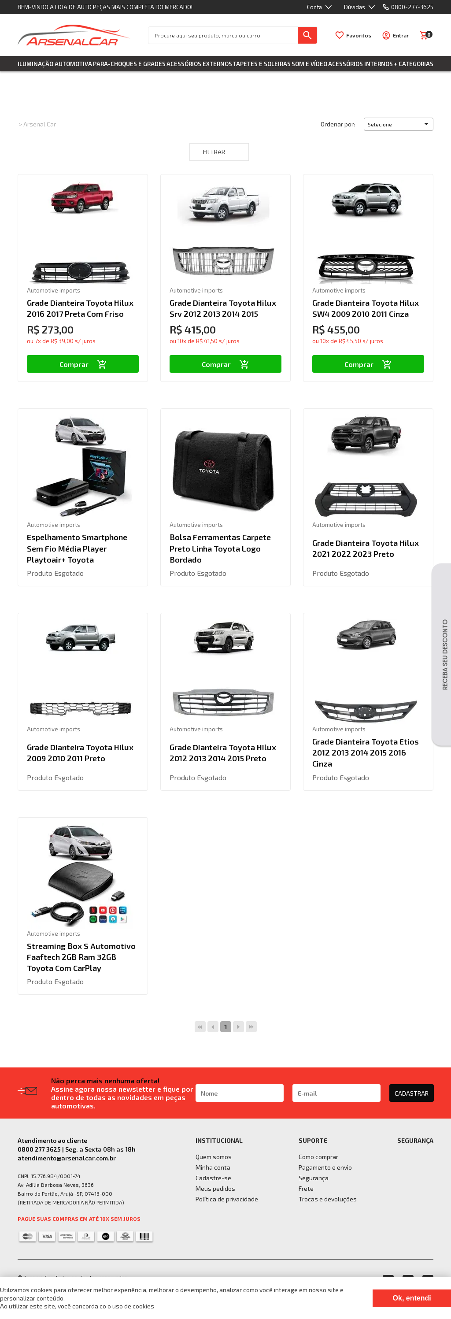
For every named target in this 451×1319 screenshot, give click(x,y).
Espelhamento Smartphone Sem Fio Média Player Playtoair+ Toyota (77, 548)
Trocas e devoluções (328, 1199)
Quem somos (214, 1156)
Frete (306, 1188)
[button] (398, 124)
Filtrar (219, 152)
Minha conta (213, 1167)
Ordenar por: (338, 124)
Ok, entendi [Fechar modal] (412, 1298)
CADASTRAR (412, 1093)
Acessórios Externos (199, 63)
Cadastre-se (213, 1178)
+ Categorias (413, 63)
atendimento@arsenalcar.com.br (67, 1158)
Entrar (401, 35)
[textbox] (223, 35)
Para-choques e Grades (129, 63)
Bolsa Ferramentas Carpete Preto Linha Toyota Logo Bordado (220, 548)
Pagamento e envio (325, 1167)
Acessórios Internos (360, 63)
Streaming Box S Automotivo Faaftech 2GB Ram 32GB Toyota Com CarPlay (81, 957)
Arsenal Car (39, 124)
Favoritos (358, 35)
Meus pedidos (215, 1188)
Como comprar (318, 1156)
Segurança (314, 1178)
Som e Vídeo (309, 63)
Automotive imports (53, 290)
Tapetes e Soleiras (262, 63)
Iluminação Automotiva (55, 63)
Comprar (83, 364)
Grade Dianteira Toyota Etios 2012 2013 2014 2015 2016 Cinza (365, 752)
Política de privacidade (227, 1199)
